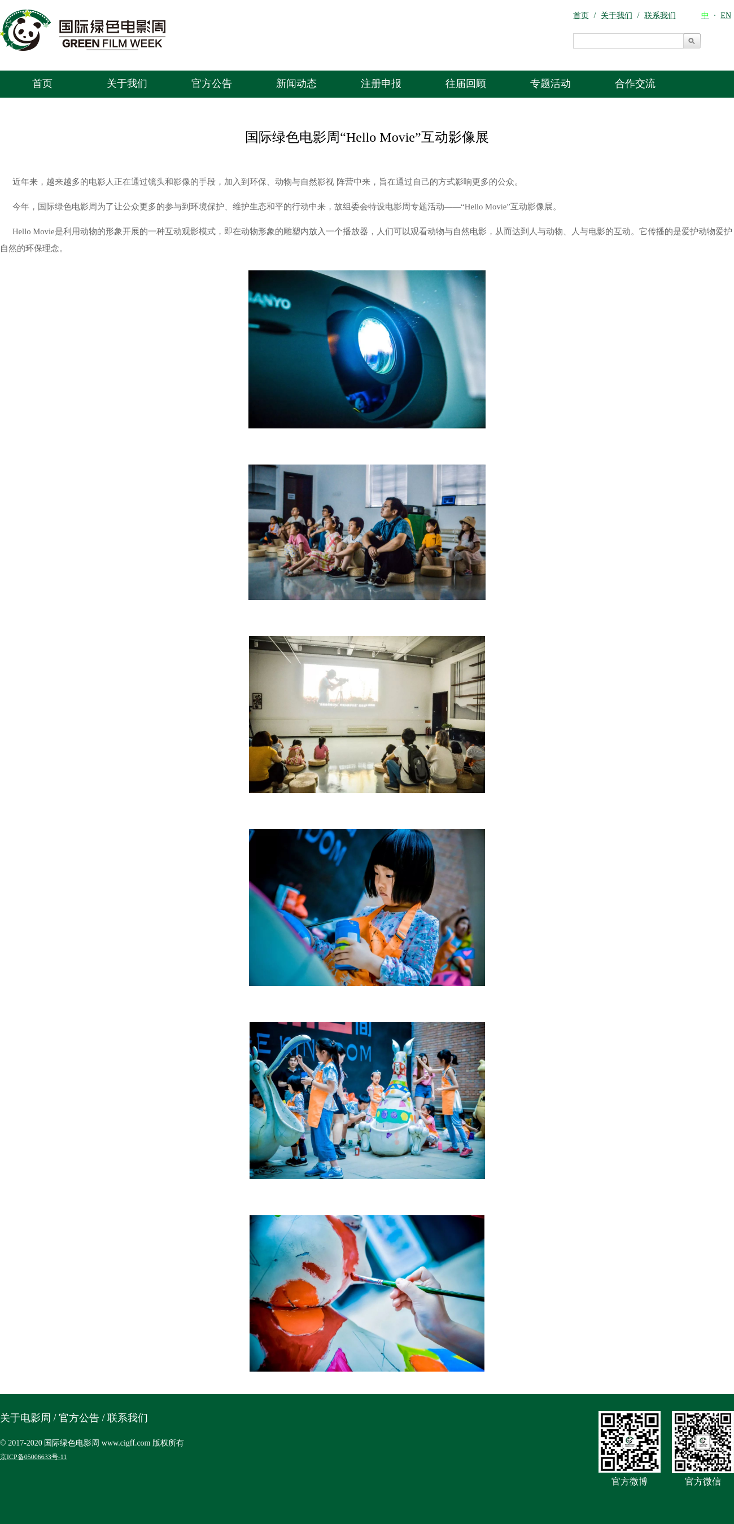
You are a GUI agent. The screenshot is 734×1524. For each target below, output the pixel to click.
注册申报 (381, 83)
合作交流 (635, 83)
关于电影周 (25, 1418)
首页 (42, 83)
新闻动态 (296, 83)
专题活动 (550, 83)
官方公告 (211, 83)
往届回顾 (465, 83)
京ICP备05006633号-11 (33, 1457)
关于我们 (127, 83)
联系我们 (127, 1418)
